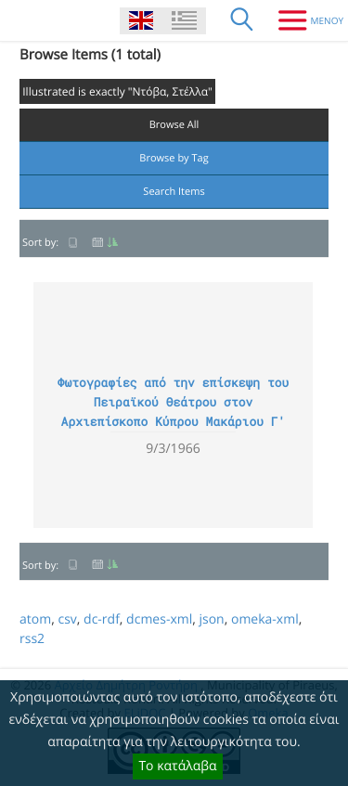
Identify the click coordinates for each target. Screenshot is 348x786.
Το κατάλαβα (177, 766)
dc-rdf (102, 619)
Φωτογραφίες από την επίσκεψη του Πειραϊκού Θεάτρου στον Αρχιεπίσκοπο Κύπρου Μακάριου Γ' (174, 402)
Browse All (174, 125)
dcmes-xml (159, 619)
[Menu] (303, 20)
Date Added (105, 242)
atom (35, 619)
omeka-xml (265, 619)
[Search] (242, 20)
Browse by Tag (173, 158)
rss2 (32, 639)
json (211, 619)
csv (67, 619)
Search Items (173, 192)
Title (73, 242)
